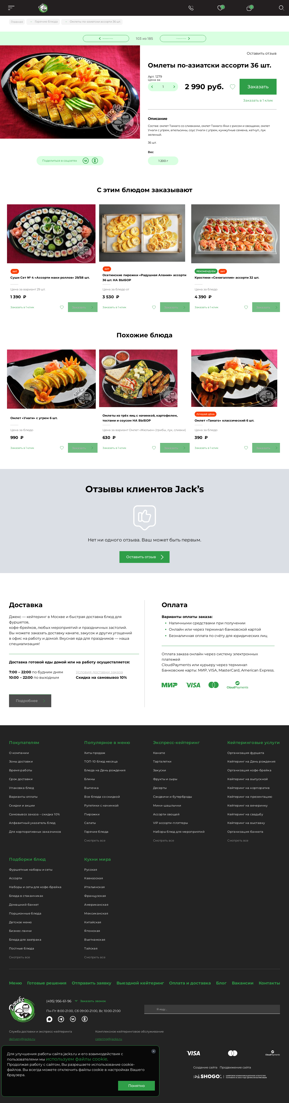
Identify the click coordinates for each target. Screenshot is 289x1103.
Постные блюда (21, 943)
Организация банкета (245, 826)
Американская (96, 899)
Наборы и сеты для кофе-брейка (35, 881)
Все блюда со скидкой (102, 791)
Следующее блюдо (180, 38)
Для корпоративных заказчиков (35, 826)
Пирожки (92, 809)
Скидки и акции (22, 800)
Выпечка (91, 782)
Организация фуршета (245, 747)
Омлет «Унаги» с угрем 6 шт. (41, 407)
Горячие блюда (96, 826)
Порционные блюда (25, 908)
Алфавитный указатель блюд (32, 817)
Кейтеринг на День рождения (251, 756)
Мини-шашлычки (167, 800)
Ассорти (15, 873)
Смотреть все (94, 835)
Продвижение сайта (235, 1062)
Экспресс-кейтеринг (176, 737)
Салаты (90, 817)
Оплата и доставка (190, 977)
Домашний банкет (24, 899)
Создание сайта (205, 1062)
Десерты (160, 782)
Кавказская (93, 873)
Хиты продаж (94, 747)
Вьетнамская (94, 934)
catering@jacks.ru (108, 1033)
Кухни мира (97, 853)
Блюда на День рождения (105, 765)
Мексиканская (96, 908)
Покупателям (24, 737)
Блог (221, 977)
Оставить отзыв (262, 54)
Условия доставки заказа (99, 667)
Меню (15, 977)
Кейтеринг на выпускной (247, 773)
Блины (89, 773)
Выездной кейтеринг (140, 977)
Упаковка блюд (21, 782)
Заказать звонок (93, 995)
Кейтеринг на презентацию (249, 791)
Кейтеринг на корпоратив (248, 782)
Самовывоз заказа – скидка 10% (34, 809)
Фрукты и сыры (165, 773)
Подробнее (27, 695)
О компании (19, 747)
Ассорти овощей (166, 809)
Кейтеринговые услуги (253, 737)
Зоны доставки (21, 756)
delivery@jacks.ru (22, 1033)
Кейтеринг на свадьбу (245, 809)
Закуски (159, 765)
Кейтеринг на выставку (246, 817)
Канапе (159, 747)
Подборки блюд (27, 853)
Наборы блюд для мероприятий (179, 826)
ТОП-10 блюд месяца (101, 756)
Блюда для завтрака (25, 934)
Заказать (256, 87)
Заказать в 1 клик (256, 101)
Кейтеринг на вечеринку (247, 800)
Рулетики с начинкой (101, 800)
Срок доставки (21, 773)
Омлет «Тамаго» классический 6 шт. (232, 410)
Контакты (269, 977)
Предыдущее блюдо (108, 38)
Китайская (92, 917)
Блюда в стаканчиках (26, 890)
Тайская (91, 943)
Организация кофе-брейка (249, 765)
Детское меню (20, 917)
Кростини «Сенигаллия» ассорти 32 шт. (235, 270)
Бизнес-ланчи (20, 925)
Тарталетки (162, 756)
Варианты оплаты (23, 791)
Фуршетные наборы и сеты (30, 864)
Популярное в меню (107, 737)
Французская (95, 890)
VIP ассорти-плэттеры (170, 817)
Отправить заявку (91, 977)
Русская (90, 864)
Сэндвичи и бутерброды (172, 791)
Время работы (20, 765)
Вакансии (243, 977)
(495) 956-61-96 (58, 995)
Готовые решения (46, 977)
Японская (92, 925)
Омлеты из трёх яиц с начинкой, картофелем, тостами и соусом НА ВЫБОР (139, 405)
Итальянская (94, 881)
